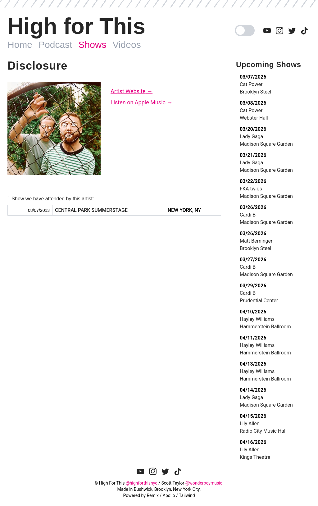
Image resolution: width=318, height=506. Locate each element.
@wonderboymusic (203, 483)
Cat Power (251, 84)
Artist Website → (131, 91)
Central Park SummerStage (91, 210)
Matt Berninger (256, 241)
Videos (126, 44)
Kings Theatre (255, 457)
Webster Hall (254, 118)
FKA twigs (251, 189)
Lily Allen (249, 423)
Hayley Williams (257, 319)
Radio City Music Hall (263, 431)
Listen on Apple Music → (141, 102)
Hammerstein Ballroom (265, 327)
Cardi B (248, 215)
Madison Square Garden (266, 144)
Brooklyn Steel (255, 92)
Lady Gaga (251, 136)
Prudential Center (259, 300)
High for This (76, 26)
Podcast (55, 44)
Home (19, 44)
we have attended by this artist (50, 198)
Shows (92, 44)
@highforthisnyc (141, 483)
